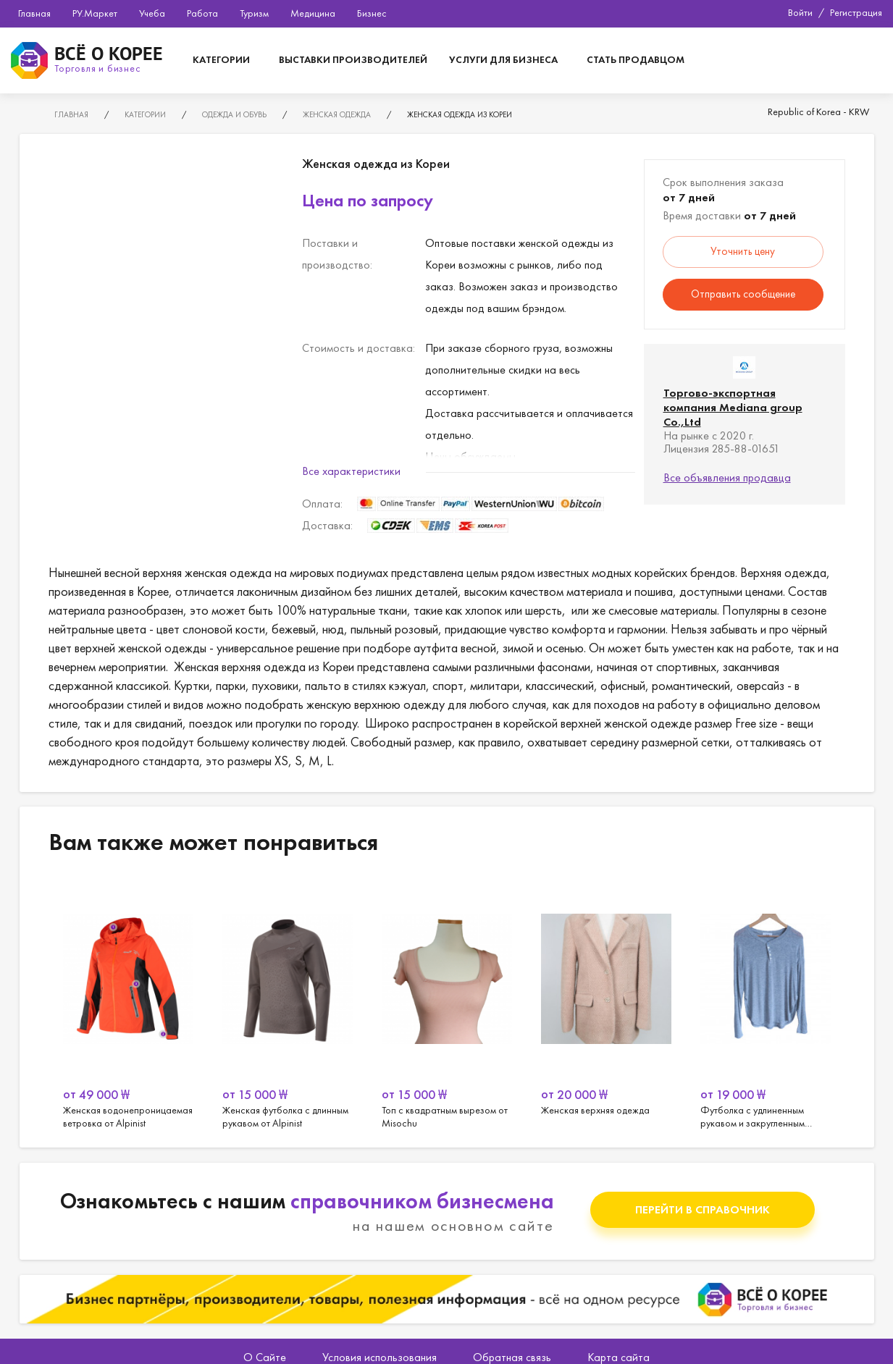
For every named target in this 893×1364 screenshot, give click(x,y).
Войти (800, 12)
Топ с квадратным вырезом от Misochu (447, 1004)
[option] (128, 1004)
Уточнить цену (742, 251)
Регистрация (856, 12)
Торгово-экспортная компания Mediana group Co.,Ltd (732, 407)
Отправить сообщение (743, 294)
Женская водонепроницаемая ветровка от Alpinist (128, 1004)
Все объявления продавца (727, 477)
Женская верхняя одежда (606, 1004)
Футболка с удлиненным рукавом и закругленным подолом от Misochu (765, 1004)
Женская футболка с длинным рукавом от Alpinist (287, 1004)
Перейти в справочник (702, 1209)
